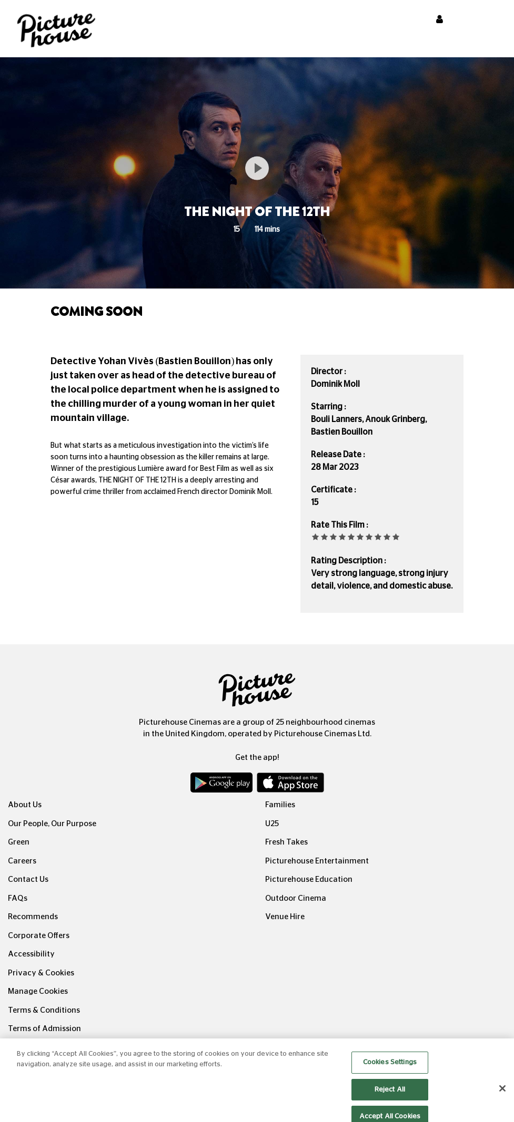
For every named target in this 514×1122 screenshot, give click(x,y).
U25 (272, 824)
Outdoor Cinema (295, 898)
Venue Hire (285, 917)
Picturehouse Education (308, 879)
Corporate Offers (38, 936)
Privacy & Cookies (41, 973)
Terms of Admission (44, 1029)
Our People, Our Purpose (52, 824)
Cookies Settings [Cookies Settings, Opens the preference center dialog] (390, 1068)
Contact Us (28, 879)
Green (18, 842)
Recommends (33, 917)
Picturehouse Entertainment (317, 861)
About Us (25, 805)
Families (280, 805)
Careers (22, 861)
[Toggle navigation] (492, 20)
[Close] (502, 1094)
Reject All (390, 1095)
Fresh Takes (286, 842)
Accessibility (31, 954)
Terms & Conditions (44, 1010)
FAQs (17, 898)
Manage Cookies (38, 991)
